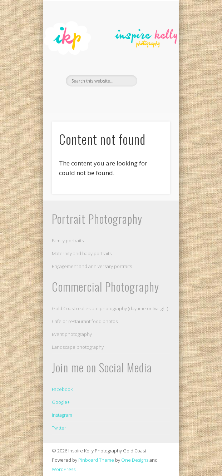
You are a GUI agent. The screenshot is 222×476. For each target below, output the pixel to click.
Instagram (62, 415)
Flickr (117, 98)
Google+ (61, 402)
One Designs (134, 460)
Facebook (102, 98)
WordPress (63, 469)
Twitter (59, 428)
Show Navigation (152, 64)
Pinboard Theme (96, 460)
